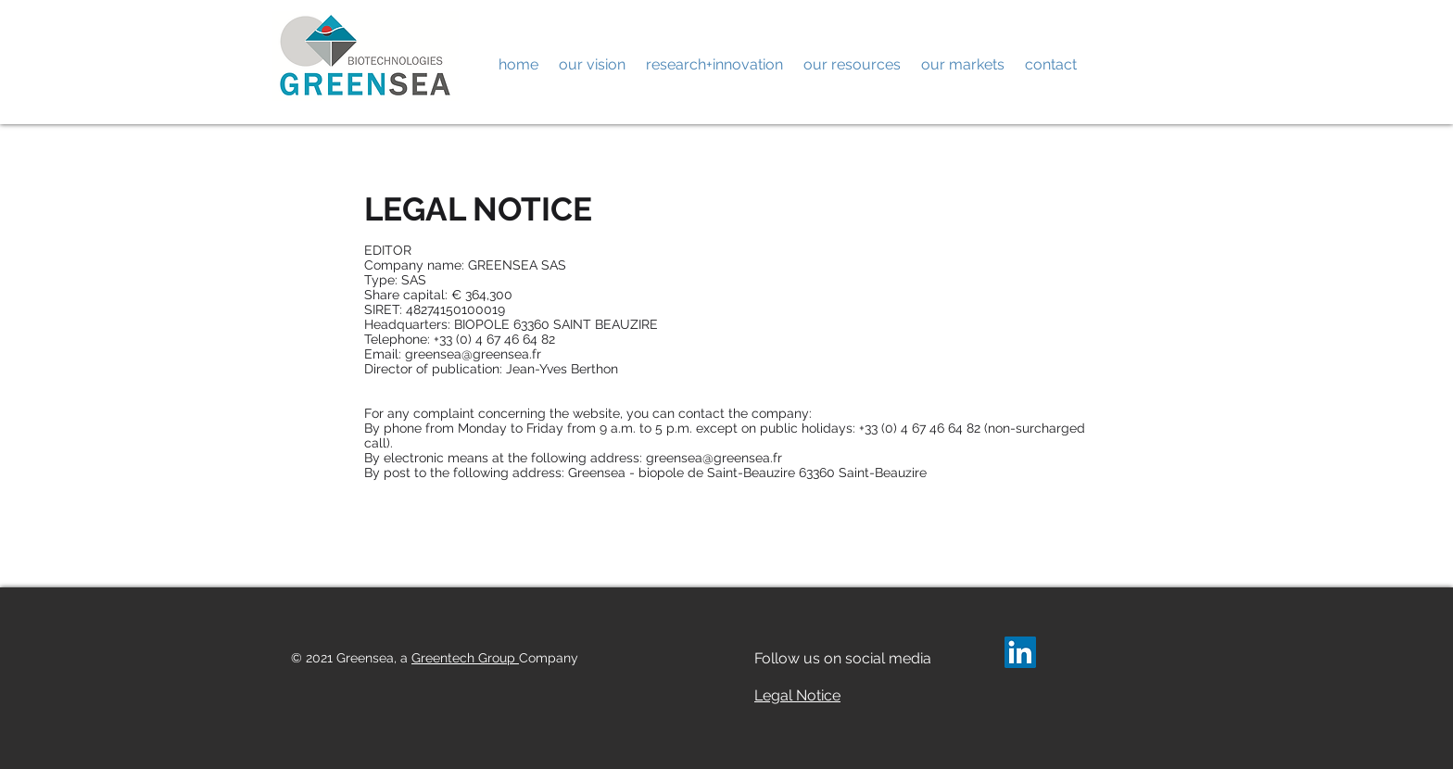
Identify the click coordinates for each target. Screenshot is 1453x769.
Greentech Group (465, 657)
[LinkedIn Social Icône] (1020, 652)
